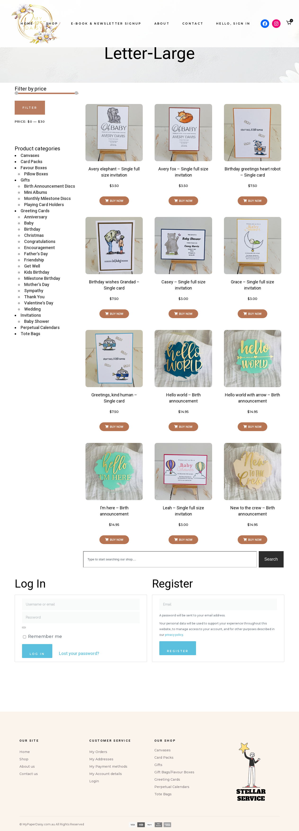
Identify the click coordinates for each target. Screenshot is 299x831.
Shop (23, 806)
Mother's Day (36, 331)
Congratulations (39, 288)
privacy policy (174, 682)
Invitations (31, 362)
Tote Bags (30, 380)
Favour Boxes (34, 214)
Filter (29, 155)
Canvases (30, 202)
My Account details (105, 821)
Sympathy (33, 337)
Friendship (34, 307)
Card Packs (31, 208)
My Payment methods (108, 813)
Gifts (25, 227)
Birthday (32, 276)
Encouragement (39, 294)
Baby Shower (36, 368)
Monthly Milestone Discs (47, 245)
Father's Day (36, 301)
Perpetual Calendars (40, 374)
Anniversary (35, 264)
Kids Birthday (36, 319)
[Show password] (24, 674)
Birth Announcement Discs (49, 233)
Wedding (32, 356)
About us (27, 813)
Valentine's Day (38, 350)
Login (94, 828)
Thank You (34, 344)
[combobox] (170, 606)
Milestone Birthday (42, 325)
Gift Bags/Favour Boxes (174, 819)
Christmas (34, 282)
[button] (114, 248)
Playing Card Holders (44, 251)
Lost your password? (79, 700)
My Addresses (101, 806)
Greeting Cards (35, 257)
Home (24, 799)
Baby (29, 270)
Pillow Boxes (36, 221)
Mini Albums (35, 239)
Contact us (28, 821)
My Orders (98, 799)
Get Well (32, 313)
